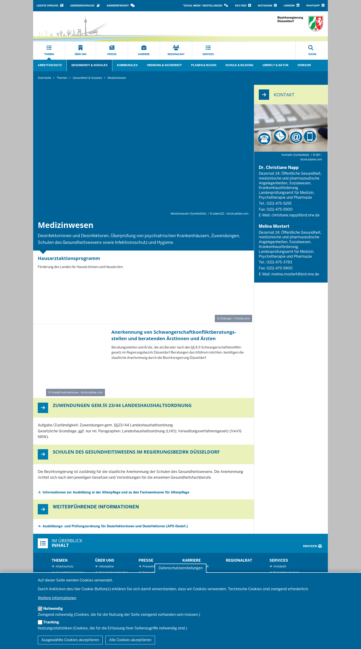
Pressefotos (150, 566)
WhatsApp (315, 5)
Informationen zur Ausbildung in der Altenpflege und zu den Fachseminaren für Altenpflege (116, 492)
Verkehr (304, 65)
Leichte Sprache (50, 5)
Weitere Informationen (57, 598)
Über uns (104, 560)
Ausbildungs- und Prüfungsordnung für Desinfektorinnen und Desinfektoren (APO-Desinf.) (115, 526)
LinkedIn (291, 5)
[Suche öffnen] (312, 51)
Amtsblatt (279, 566)
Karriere (191, 560)
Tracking (51, 622)
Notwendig (53, 608)
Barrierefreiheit (121, 5)
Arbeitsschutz (50, 65)
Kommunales (127, 65)
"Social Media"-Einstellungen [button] (205, 5)
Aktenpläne (106, 566)
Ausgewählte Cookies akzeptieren (70, 639)
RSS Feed (243, 5)
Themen (59, 560)
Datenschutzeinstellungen (181, 568)
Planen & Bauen (203, 65)
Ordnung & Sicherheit (164, 65)
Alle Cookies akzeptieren (130, 639)
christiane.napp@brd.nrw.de (295, 215)
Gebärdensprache (85, 5)
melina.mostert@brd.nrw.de (295, 274)
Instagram (267, 5)
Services (278, 560)
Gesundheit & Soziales (89, 65)
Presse (146, 560)
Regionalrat (239, 560)
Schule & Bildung (239, 65)
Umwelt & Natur (275, 65)
